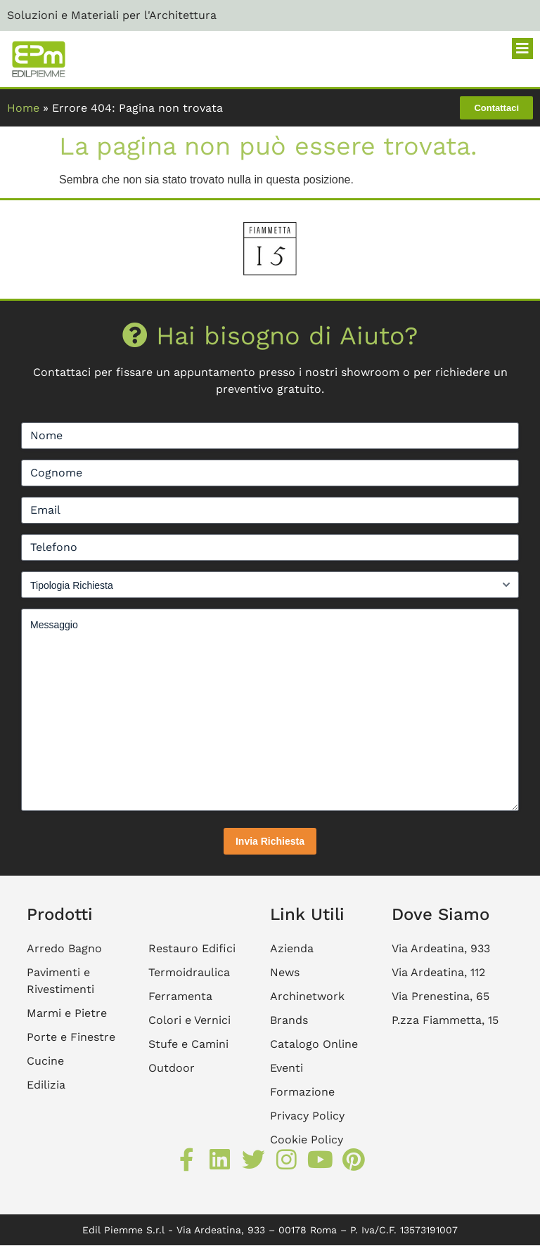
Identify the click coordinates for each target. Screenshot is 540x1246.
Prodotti (60, 914)
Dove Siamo (440, 914)
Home (23, 108)
